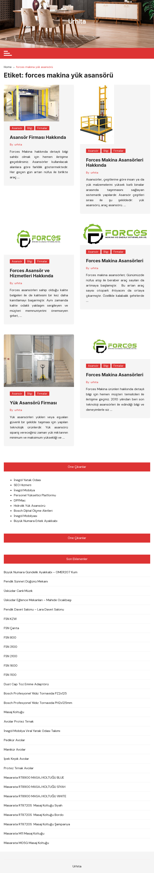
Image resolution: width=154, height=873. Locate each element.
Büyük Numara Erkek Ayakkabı (35, 521)
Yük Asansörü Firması (33, 402)
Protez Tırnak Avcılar (19, 768)
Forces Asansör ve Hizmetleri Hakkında (31, 273)
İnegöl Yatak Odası (27, 480)
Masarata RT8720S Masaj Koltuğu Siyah (33, 805)
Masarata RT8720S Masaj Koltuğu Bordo (34, 815)
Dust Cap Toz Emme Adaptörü (26, 684)
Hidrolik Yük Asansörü (29, 506)
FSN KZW (10, 619)
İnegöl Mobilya (24, 490)
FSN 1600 (10, 665)
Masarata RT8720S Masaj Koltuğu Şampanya (37, 824)
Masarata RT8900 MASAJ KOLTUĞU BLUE (34, 777)
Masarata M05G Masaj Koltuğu (26, 843)
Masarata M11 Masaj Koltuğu (24, 833)
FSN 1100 (10, 675)
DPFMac (20, 500)
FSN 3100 (10, 647)
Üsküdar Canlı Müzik (18, 591)
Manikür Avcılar (15, 749)
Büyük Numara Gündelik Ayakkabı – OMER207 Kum (40, 572)
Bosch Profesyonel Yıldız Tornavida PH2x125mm (38, 703)
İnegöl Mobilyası (25, 516)
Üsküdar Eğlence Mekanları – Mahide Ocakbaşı (37, 600)
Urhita (77, 21)
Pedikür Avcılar (14, 740)
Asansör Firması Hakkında (38, 137)
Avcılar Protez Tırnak (19, 721)
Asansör (17, 128)
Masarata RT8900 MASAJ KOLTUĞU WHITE (35, 796)
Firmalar (42, 128)
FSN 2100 (10, 656)
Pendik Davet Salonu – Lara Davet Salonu (34, 609)
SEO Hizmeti (22, 485)
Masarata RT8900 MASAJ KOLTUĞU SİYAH (34, 787)
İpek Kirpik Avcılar (16, 759)
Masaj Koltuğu (14, 712)
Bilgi (29, 128)
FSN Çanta (11, 628)
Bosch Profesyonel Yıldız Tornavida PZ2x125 (35, 693)
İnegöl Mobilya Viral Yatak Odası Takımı (32, 731)
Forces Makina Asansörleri (114, 260)
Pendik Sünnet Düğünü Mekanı (26, 581)
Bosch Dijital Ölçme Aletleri (33, 511)
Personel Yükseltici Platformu (35, 495)
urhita (18, 144)
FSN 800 (10, 637)
